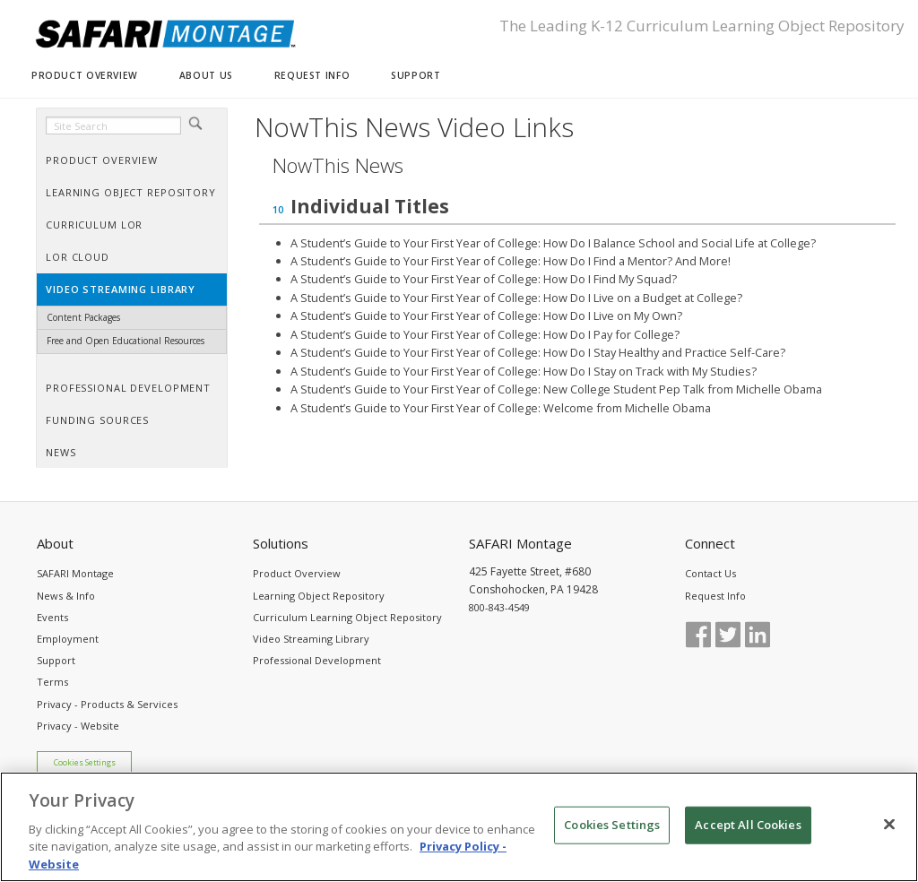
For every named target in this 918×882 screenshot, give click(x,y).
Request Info (715, 595)
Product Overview (297, 573)
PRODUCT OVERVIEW (84, 75)
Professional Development (317, 660)
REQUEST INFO (312, 75)
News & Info (66, 595)
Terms (52, 681)
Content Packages (83, 317)
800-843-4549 (499, 607)
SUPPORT (415, 75)
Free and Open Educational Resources (125, 340)
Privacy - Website (78, 725)
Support (56, 660)
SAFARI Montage (75, 573)
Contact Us (710, 573)
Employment (68, 638)
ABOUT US (206, 75)
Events (52, 617)
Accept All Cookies (748, 836)
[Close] (889, 836)
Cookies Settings (85, 762)
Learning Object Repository (319, 595)
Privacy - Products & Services (107, 704)
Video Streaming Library (311, 638)
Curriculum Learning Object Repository (347, 617)
